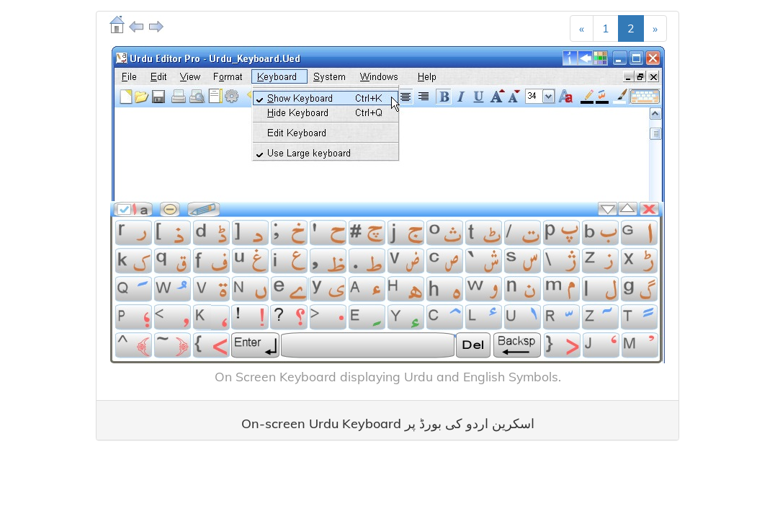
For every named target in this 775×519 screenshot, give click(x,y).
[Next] (655, 28)
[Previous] (581, 28)
